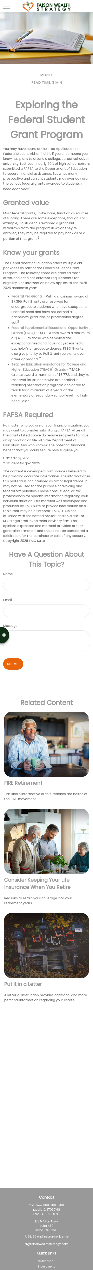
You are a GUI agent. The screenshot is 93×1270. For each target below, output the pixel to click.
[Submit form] (13, 664)
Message (10, 625)
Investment (46, 1266)
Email (7, 599)
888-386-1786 (53, 1205)
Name (8, 574)
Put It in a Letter (23, 984)
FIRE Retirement (23, 783)
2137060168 (52, 1210)
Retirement (46, 1261)
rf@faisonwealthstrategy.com (46, 1244)
